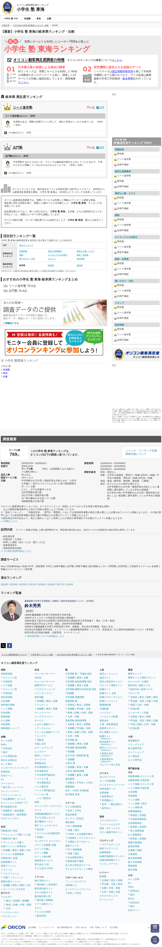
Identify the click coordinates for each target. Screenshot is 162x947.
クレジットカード (10, 791)
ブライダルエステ (108, 820)
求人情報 (113, 927)
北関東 (16, 900)
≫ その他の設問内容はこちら (16, 551)
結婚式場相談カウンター (112, 856)
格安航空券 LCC (43, 896)
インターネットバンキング (14, 767)
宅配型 (40, 740)
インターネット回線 (138, 712)
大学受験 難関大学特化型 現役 (80, 689)
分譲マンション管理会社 (13, 846)
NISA (3, 744)
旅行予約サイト (43, 880)
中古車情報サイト (44, 767)
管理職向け (107, 800)
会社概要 (32, 927)
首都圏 (6, 369)
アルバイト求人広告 (109, 764)
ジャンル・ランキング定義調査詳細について (141, 452)
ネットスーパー (43, 712)
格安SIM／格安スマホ (139, 685)
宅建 (70, 830)
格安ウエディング (108, 848)
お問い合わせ (81, 927)
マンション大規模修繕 (12, 854)
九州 (28, 850)
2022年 (23, 584)
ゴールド (21, 799)
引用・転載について (98, 927)
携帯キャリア (135, 673)
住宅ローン (6, 775)
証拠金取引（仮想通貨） (15, 814)
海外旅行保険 (8, 704)
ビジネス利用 (44, 912)
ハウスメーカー (11, 912)
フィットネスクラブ (75, 881)
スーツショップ (136, 752)
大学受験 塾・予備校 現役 (78, 673)
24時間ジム (71, 885)
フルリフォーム (11, 873)
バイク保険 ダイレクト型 (141, 784)
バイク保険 (6, 685)
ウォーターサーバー (45, 673)
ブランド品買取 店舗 (45, 845)
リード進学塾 (22, 107)
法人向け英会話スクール (77, 865)
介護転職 (104, 708)
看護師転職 (105, 704)
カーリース (40, 759)
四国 (132, 704)
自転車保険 (6, 697)
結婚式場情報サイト (109, 860)
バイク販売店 (41, 786)
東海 (5, 373)
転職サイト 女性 (107, 693)
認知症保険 (133, 846)
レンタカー (40, 751)
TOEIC (71, 834)
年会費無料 (9, 799)
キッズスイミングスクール (78, 889)
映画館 (102, 876)
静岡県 (51, 265)
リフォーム (6, 869)
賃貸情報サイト (9, 862)
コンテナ (41, 736)
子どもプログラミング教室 (79, 869)
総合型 (40, 829)
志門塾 (18, 147)
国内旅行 (41, 884)
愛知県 (80, 265)
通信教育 (69, 779)
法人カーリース (107, 777)
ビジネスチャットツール (112, 784)
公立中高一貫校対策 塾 (77, 755)
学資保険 (5, 724)
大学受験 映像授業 (74, 697)
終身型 (133, 815)
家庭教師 (69, 786)
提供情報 (81, 259)
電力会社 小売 (42, 864)
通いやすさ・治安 (27, 259)
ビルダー (7, 896)
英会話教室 (71, 814)
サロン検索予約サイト (110, 832)
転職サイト (105, 689)
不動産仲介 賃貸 (9, 858)
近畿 (5, 376)
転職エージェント (108, 701)
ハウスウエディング (109, 844)
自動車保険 (6, 673)
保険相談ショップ (10, 728)
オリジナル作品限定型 (48, 833)
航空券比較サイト (44, 888)
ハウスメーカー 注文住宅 (13, 889)
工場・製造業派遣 (108, 724)
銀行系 (6, 787)
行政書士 (72, 838)
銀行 (5, 752)
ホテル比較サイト (44, 892)
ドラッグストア (136, 744)
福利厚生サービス (44, 860)
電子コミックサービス (46, 825)
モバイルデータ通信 (138, 681)
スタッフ (52, 259)
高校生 (71, 782)
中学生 (80, 782)
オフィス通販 (41, 852)
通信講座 (69, 822)
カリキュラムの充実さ (58, 255)
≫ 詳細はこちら (9, 521)
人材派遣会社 (106, 760)
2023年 (14, 584)
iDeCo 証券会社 (9, 760)
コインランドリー (44, 693)
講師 (21, 255)
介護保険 (132, 854)
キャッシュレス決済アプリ (14, 802)
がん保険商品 (135, 834)
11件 (100, 107)
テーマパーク (106, 899)
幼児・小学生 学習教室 (77, 790)
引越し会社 (40, 743)
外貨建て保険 (135, 850)
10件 (100, 147)
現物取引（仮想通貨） (14, 810)
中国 (155, 701)
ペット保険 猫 (135, 807)
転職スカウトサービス (110, 697)
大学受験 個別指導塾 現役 (78, 681)
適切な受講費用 (55, 251)
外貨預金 (5, 771)
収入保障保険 (137, 830)
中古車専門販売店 (46, 775)
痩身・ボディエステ (109, 828)
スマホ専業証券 (9, 756)
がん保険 (5, 720)
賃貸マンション (9, 865)
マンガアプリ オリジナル (47, 841)
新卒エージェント (108, 748)
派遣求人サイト (107, 728)
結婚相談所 (105, 852)
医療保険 (5, 716)
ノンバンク (18, 787)
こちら (118, 60)
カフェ (38, 810)
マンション (9, 834)
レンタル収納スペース (48, 732)
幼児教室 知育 (72, 794)
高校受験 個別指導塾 (76, 720)
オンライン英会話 (74, 818)
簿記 (76, 830)
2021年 (32, 584)
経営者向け (107, 796)
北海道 (71, 704)
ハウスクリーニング (45, 689)
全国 (118, 892)
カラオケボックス (108, 895)
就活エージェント (108, 673)
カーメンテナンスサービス (48, 806)
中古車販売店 (41, 771)
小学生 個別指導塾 (74, 771)
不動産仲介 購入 (9, 838)
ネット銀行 (6, 764)
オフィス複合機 (43, 856)
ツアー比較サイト (44, 904)
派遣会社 (104, 720)
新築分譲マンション (11, 881)
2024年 (4, 584)
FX (2, 779)
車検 (37, 802)
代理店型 (7, 681)
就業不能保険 (135, 842)
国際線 (49, 900)
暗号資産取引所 (9, 806)
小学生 (89, 782)
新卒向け (106, 808)
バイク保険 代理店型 (138, 788)
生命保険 (5, 712)
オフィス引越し (43, 849)
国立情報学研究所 (122, 71)
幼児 (70, 810)
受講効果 (23, 251)
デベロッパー (10, 916)
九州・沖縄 (73, 716)
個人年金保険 (135, 862)
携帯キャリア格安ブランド (141, 677)
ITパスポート (83, 841)
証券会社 (7, 748)
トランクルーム (43, 728)
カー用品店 (133, 756)
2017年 (60, 584)
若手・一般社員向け (112, 804)
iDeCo (131, 898)
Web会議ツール (107, 788)
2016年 (69, 584)
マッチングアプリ (108, 864)
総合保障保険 (135, 858)
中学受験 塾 (71, 740)
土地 (28, 834)
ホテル (38, 908)
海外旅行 (52, 884)
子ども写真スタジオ (45, 817)
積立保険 (132, 869)
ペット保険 (6, 708)
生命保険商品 (135, 823)
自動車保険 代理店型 (138, 780)
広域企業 (134, 708)
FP (69, 826)
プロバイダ (133, 693)
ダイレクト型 (10, 677)
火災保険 (5, 701)
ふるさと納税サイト (45, 724)
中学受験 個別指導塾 (76, 747)
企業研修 (104, 792)
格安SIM (134, 689)
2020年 (41, 584)
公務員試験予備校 (74, 861)
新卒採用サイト (107, 743)
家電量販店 (133, 740)
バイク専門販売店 (46, 790)
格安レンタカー (43, 755)
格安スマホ (147, 689)
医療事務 (77, 826)
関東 (120, 880)
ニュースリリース (46, 927)
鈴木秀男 (128, 78)
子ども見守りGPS (44, 868)
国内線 (40, 900)
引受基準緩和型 (138, 819)
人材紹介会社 (106, 754)
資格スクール (72, 845)
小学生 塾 (70, 763)
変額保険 (132, 865)
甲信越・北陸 (83, 708)
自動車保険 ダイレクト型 (141, 776)
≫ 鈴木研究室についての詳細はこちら (44, 636)
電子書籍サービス (44, 821)
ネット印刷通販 (107, 781)
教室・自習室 (83, 255)
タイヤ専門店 (135, 760)
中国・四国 (25, 904)
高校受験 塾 (71, 701)
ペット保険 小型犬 (137, 803)
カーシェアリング (44, 747)
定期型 (142, 815)
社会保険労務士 (85, 834)
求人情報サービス (108, 732)
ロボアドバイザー (10, 818)
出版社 (40, 837)
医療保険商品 (135, 811)
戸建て (20, 834)
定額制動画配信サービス (47, 814)
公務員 (71, 841)
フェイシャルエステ (109, 824)
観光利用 (41, 915)
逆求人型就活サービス (110, 681)
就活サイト (105, 677)
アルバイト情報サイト (110, 685)
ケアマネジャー (87, 838)
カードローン (8, 783)
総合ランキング (26, 245)
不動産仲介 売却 (9, 830)
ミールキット (41, 704)
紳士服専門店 (135, 748)
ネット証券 (6, 740)
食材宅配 (39, 697)
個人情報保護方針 (65, 927)
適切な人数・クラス (85, 251)
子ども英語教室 (73, 806)
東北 (8, 900)
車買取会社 (40, 763)
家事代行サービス (44, 685)
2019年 (51, 584)
